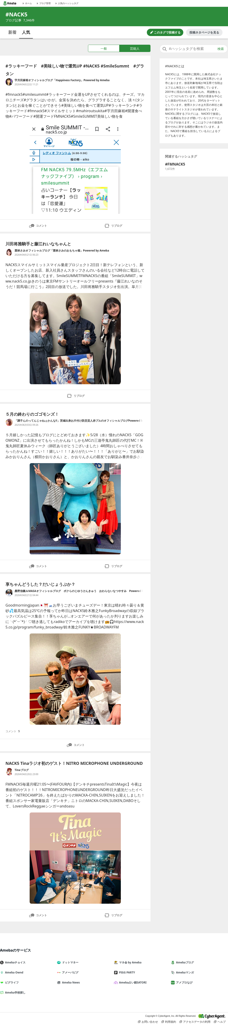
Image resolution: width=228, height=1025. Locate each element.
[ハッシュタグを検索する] (194, 49)
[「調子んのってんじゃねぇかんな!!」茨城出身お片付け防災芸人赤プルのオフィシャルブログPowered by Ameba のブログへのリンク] (9, 422)
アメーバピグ (69, 972)
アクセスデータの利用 (194, 1021)
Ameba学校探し (14, 992)
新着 (12, 32)
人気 (26, 32)
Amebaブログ (184, 962)
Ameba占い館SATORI (132, 982)
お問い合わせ (148, 1021)
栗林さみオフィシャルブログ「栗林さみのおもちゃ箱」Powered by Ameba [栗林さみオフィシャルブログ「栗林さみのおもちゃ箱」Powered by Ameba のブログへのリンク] (62, 250)
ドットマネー (69, 962)
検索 (221, 49)
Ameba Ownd (13, 972)
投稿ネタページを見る (204, 32)
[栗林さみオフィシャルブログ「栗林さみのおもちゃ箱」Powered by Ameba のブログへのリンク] (9, 252)
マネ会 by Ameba (129, 962)
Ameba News (70, 982)
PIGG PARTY (126, 972)
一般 (104, 48)
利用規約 (168, 1021)
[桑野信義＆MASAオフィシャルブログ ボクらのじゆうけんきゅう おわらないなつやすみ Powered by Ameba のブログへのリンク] (9, 592)
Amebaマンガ (184, 972)
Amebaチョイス (14, 962)
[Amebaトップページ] (10, 3)
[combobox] (194, 49)
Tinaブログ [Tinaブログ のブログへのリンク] (22, 770)
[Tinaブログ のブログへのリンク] (9, 771)
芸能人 (135, 48)
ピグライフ (11, 982)
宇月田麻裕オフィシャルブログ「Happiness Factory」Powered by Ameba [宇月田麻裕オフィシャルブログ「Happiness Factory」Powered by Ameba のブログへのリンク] (62, 80)
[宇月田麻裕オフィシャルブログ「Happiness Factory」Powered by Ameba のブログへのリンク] (9, 82)
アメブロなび (183, 982)
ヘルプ (220, 1021)
